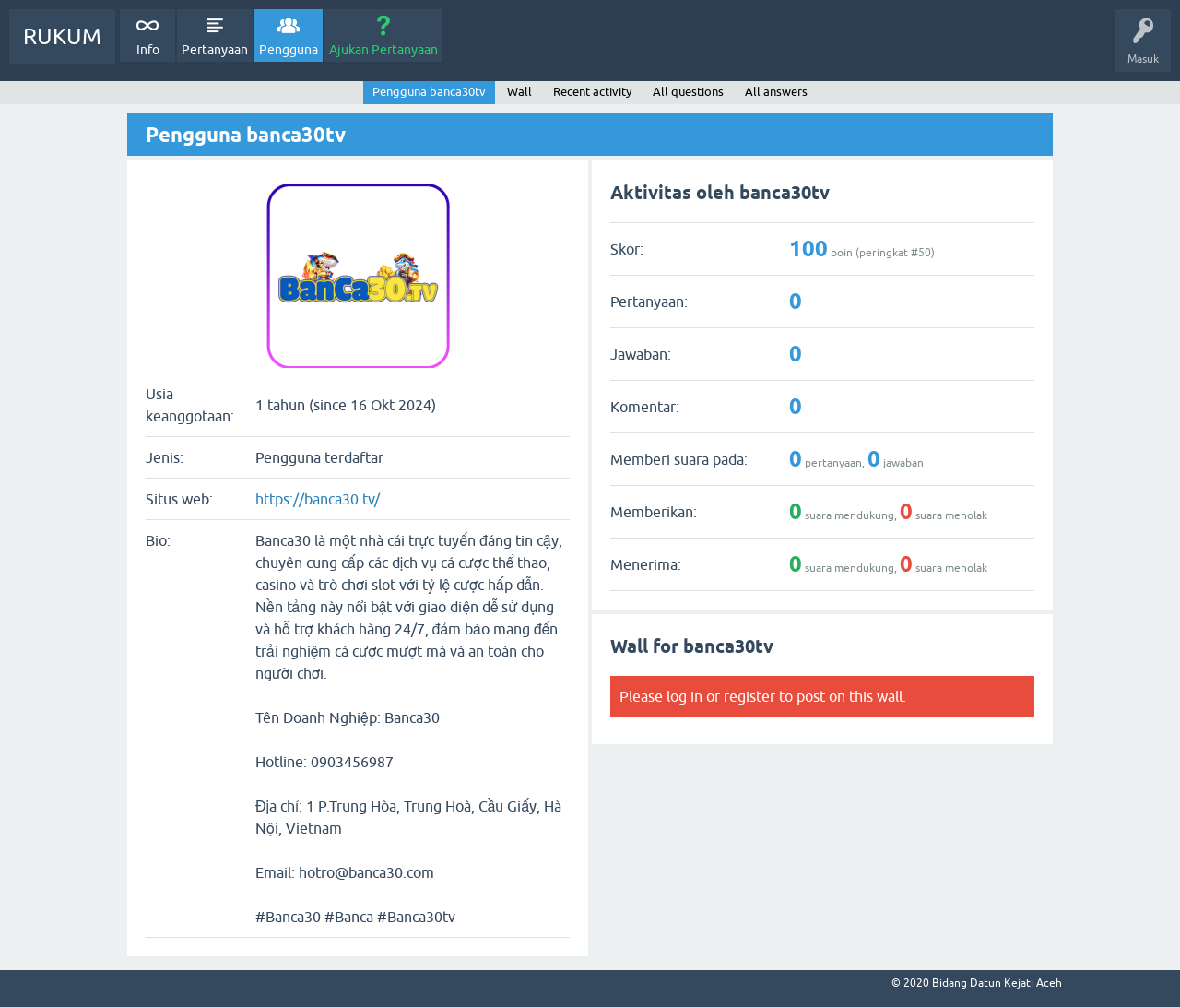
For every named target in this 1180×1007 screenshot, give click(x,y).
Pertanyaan (215, 49)
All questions (688, 92)
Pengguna (288, 49)
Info (147, 49)
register (749, 696)
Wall (519, 92)
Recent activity (592, 92)
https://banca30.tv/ (317, 499)
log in (684, 696)
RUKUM (62, 36)
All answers (776, 92)
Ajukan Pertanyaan (383, 49)
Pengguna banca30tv (429, 92)
